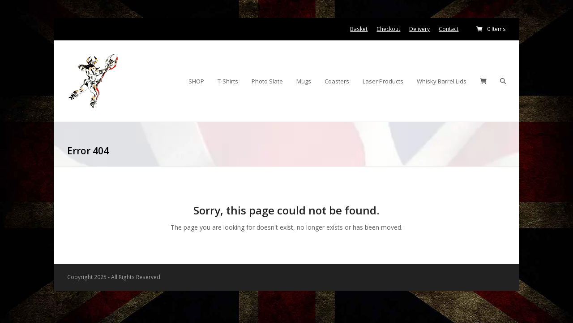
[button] (483, 81)
